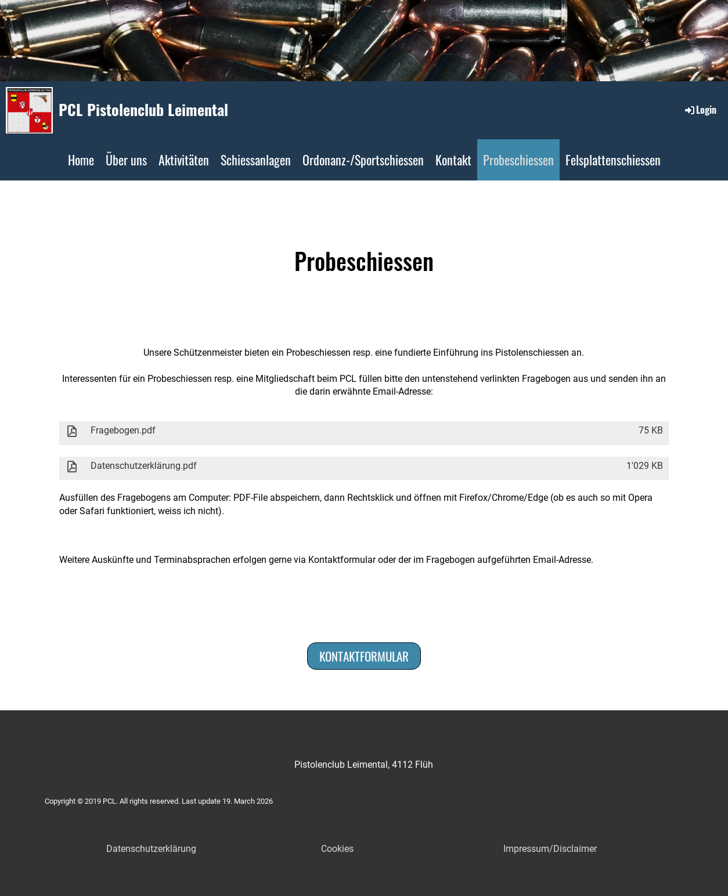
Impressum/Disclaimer (550, 848)
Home (81, 159)
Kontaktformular (364, 656)
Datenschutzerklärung (151, 848)
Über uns (126, 159)
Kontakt (453, 159)
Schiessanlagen (256, 159)
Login (699, 110)
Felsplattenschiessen (613, 159)
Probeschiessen (518, 159)
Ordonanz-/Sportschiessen (363, 159)
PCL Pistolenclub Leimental (143, 109)
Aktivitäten (183, 159)
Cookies (337, 848)
